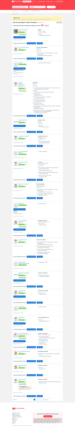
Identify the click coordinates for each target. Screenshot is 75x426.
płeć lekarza (26, 11)
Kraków (19, 19)
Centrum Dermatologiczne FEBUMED (23, 152)
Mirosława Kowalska (22, 365)
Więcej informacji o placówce (18, 76)
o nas (13, 423)
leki (54, 1)
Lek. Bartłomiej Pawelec (23, 333)
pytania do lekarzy (49, 1)
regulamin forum (15, 414)
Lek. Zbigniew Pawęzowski (23, 136)
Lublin (38, 19)
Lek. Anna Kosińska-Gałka (23, 47)
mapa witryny (15, 419)
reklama (14, 422)
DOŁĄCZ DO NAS (48, 416)
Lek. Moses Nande (22, 379)
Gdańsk (35, 19)
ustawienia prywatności (17, 417)
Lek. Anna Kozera (22, 290)
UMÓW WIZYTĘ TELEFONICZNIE (19, 37)
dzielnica (15, 11)
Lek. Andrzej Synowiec (23, 162)
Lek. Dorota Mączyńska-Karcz (24, 351)
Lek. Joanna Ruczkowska (23, 184)
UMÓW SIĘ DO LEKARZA (27, 1)
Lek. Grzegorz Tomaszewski (23, 272)
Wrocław (23, 19)
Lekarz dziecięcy (35, 11)
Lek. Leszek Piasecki (22, 120)
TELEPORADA (40, 43)
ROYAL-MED (21, 203)
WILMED (20, 62)
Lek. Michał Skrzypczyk (23, 29)
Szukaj (51, 7)
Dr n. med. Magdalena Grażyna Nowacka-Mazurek (22, 84)
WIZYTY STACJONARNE (31, 43)
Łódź (41, 19)
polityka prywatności (16, 415)
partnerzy (14, 420)
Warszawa (15, 19)
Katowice (31, 19)
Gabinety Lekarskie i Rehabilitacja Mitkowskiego (25, 263)
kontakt (13, 418)
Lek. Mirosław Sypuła (22, 239)
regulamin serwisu (16, 413)
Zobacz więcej (38, 51)
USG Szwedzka (21, 306)
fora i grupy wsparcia (41, 1)
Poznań (27, 19)
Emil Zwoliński (21, 317)
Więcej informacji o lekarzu (18, 39)
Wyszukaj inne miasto (47, 19)
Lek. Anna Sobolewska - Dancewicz (23, 221)
